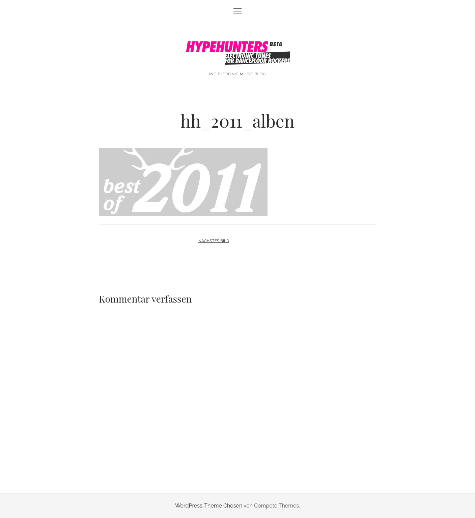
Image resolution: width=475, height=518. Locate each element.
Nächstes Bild (213, 240)
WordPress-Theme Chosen (208, 505)
